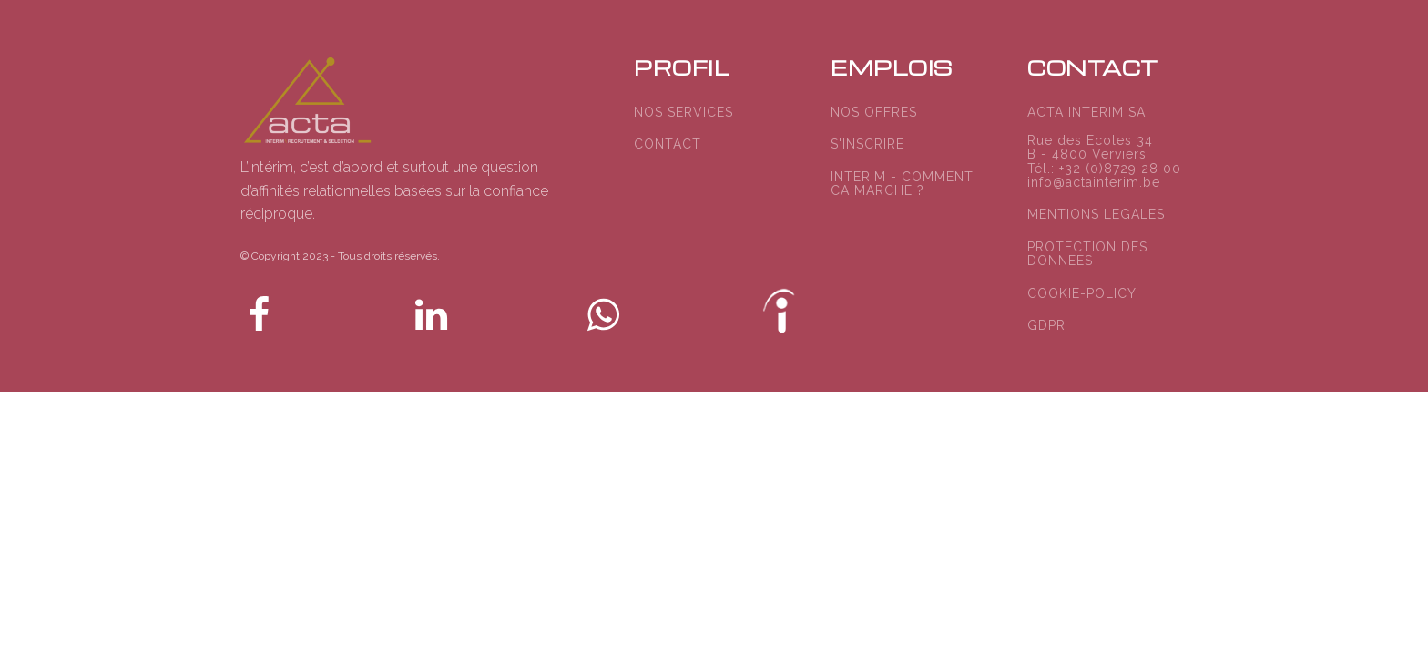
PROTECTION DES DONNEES (1087, 254)
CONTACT (667, 144)
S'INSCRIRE (867, 144)
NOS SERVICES (683, 112)
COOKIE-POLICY (1082, 294)
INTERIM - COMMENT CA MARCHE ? (902, 184)
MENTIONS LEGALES (1096, 214)
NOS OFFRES (874, 112)
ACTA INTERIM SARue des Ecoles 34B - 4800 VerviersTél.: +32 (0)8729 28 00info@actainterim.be (1104, 148)
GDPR (1046, 326)
